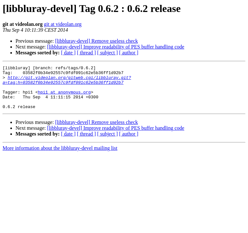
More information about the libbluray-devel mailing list (60, 157)
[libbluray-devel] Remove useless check (96, 41)
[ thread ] (86, 52)
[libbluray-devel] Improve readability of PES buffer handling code (115, 47)
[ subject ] (107, 52)
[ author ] (129, 52)
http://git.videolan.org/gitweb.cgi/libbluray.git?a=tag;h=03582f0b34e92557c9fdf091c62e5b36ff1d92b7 (67, 83)
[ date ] (68, 52)
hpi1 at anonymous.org (64, 98)
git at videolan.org (63, 24)
